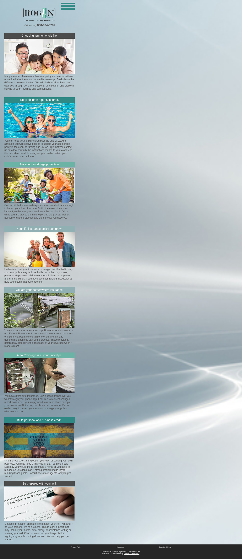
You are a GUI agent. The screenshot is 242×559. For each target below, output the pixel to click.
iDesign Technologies (131, 554)
